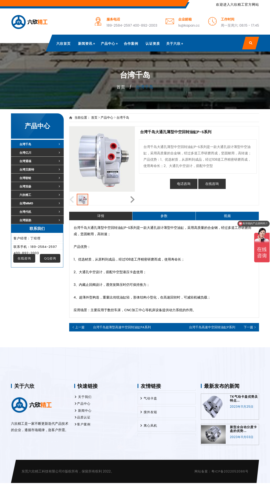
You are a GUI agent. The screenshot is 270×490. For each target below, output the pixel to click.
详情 (100, 215)
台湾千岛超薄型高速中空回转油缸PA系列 (113, 327)
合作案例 (131, 43)
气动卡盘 (148, 399)
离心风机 (148, 426)
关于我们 (83, 397)
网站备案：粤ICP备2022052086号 (221, 471)
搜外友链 (148, 413)
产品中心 (108, 43)
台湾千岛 (122, 117)
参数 (164, 215)
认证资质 (153, 43)
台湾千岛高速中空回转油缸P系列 (221, 327)
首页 (120, 87)
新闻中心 (83, 410)
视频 (227, 215)
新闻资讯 (85, 43)
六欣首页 (63, 43)
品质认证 (82, 417)
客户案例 (82, 424)
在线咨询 (212, 183)
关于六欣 (173, 43)
